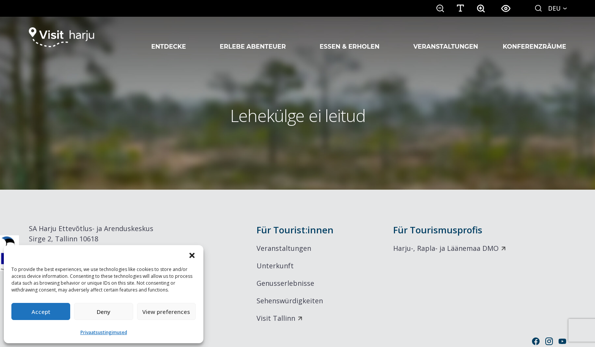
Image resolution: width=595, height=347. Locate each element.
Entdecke (168, 37)
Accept (40, 311)
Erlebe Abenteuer (253, 37)
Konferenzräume (534, 37)
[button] (192, 254)
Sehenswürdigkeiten (290, 300)
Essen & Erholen (349, 37)
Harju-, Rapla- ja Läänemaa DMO (446, 248)
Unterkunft (275, 265)
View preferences (166, 311)
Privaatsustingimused (103, 332)
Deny (103, 311)
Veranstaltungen (445, 37)
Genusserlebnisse (285, 283)
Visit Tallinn (276, 318)
